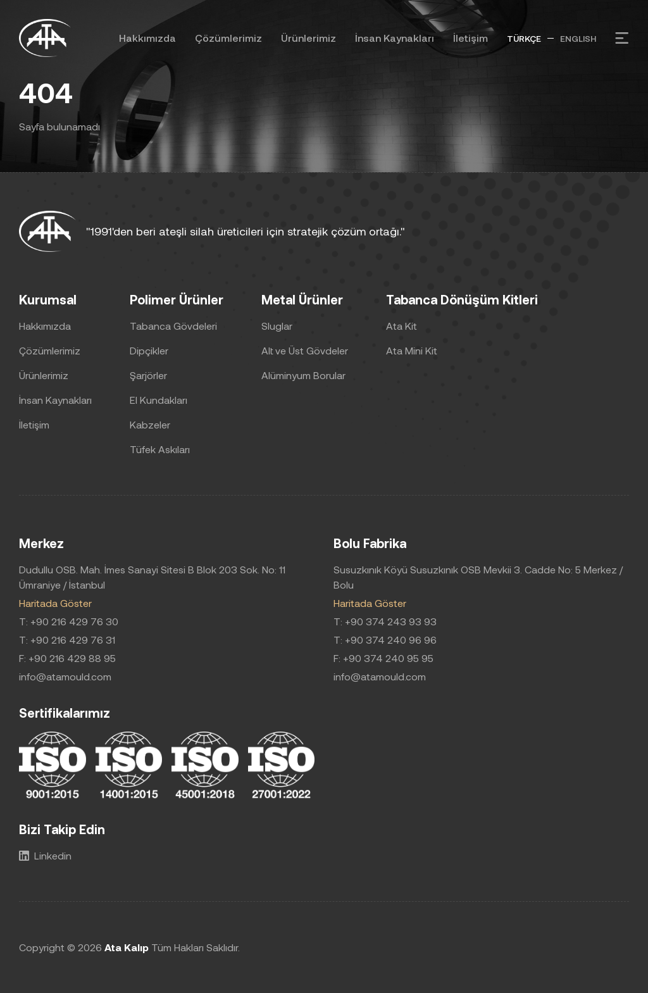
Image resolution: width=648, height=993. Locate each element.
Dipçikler (149, 350)
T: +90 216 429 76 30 (68, 621)
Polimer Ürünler (176, 299)
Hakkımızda (147, 38)
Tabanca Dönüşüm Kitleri (462, 299)
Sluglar (276, 326)
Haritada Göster (55, 603)
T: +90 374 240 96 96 (385, 640)
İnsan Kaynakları (394, 38)
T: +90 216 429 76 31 (67, 640)
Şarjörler (148, 375)
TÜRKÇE (524, 38)
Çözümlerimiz (228, 38)
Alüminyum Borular (303, 375)
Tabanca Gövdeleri (173, 326)
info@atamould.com (65, 676)
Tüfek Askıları (160, 449)
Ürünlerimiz (308, 38)
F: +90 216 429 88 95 (67, 658)
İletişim (470, 38)
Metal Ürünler (302, 299)
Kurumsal (48, 299)
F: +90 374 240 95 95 (383, 658)
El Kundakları (158, 400)
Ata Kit (401, 326)
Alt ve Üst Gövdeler (304, 350)
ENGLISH (578, 38)
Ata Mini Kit (411, 350)
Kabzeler (150, 424)
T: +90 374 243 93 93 (385, 621)
